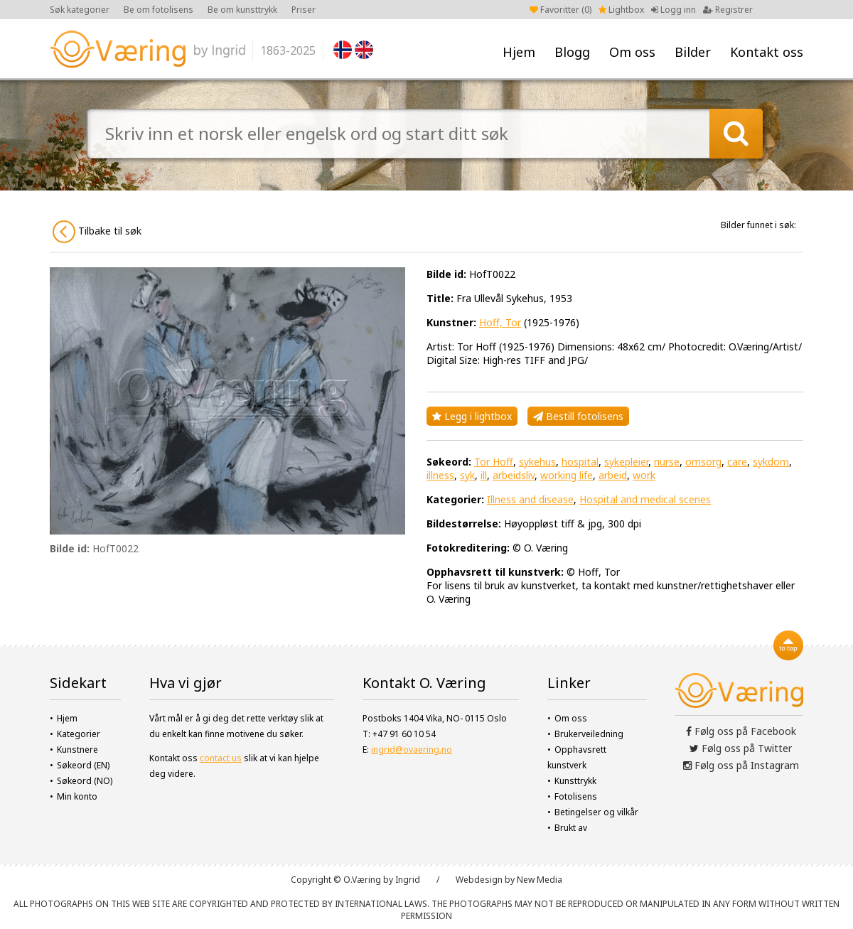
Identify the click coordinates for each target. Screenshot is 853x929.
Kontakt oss (766, 51)
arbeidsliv (514, 475)
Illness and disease (530, 499)
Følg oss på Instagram (741, 765)
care (737, 461)
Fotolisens (575, 796)
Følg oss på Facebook (741, 731)
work (644, 475)
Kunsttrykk (575, 781)
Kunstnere (77, 749)
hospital (580, 461)
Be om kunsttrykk (242, 10)
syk (467, 475)
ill (484, 475)
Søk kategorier (79, 10)
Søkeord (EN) (83, 765)
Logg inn (673, 10)
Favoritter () (560, 10)
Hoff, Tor (500, 322)
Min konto (77, 796)
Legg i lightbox (472, 416)
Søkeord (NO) (84, 781)
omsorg (703, 461)
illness (440, 475)
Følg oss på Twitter (741, 748)
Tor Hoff (493, 461)
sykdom (771, 461)
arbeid (613, 475)
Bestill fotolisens (578, 416)
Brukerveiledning (588, 734)
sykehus (537, 461)
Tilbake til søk (97, 231)
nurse (667, 461)
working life (566, 475)
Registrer (728, 10)
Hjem (519, 51)
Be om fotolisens (158, 10)
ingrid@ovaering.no (411, 749)
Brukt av (570, 828)
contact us (221, 758)
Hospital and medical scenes (645, 499)
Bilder (693, 51)
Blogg (572, 51)
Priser (303, 10)
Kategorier (78, 734)
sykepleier (626, 461)
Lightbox (621, 10)
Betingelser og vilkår (596, 812)
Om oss (632, 51)
